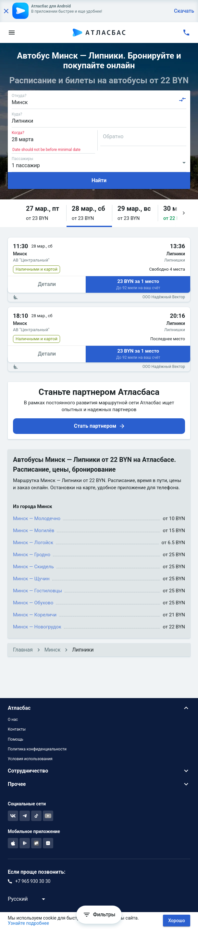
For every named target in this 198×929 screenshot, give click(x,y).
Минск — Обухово (33, 603)
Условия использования (30, 759)
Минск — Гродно (31, 555)
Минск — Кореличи (34, 615)
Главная (23, 650)
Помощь (15, 739)
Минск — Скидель (33, 567)
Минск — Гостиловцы (37, 591)
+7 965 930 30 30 (32, 881)
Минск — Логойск (33, 542)
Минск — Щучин (31, 579)
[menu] (11, 32)
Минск (52, 650)
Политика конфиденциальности (37, 749)
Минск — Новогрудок (37, 627)
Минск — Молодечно (36, 518)
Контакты (17, 729)
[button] (43, 213)
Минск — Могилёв (33, 530)
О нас (13, 719)
